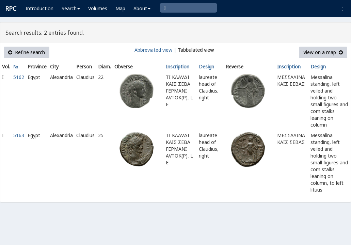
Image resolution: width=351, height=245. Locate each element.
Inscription (177, 66)
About (141, 8)
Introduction (39, 8)
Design (206, 66)
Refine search (26, 52)
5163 (18, 135)
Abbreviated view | (155, 50)
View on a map (323, 52)
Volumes (97, 8)
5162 (18, 77)
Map (120, 8)
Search (71, 8)
